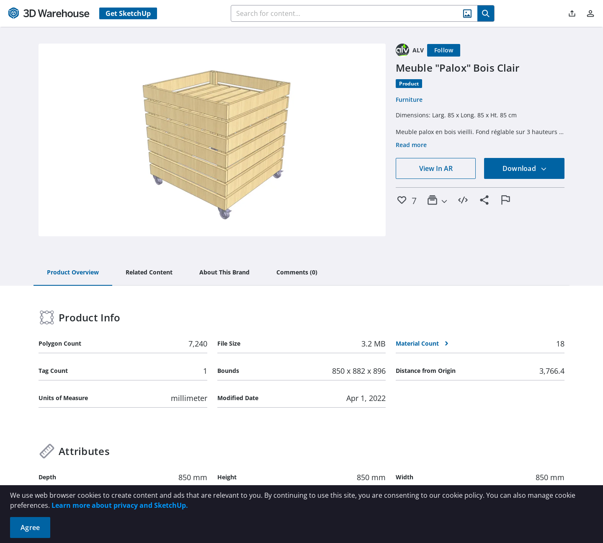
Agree (30, 527)
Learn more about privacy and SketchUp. (120, 505)
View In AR (436, 168)
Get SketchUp (128, 13)
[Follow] (444, 50)
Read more (411, 145)
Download (524, 168)
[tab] (73, 273)
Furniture (409, 99)
